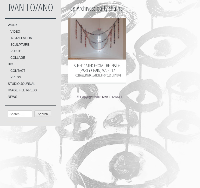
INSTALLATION (21, 38)
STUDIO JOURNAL (21, 84)
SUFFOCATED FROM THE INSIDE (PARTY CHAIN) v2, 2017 (97, 67)
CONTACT (17, 71)
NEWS (12, 97)
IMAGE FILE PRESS (22, 90)
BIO (10, 64)
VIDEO (15, 31)
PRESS (15, 77)
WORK (12, 25)
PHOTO (15, 51)
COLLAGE (17, 58)
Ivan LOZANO (30, 7)
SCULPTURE (19, 44)
